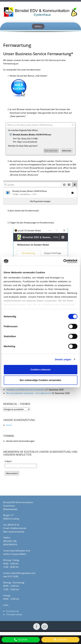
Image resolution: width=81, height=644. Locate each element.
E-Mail (8, 461)
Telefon (20, 639)
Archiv (9, 425)
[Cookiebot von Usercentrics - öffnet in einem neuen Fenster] (63, 261)
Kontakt (60, 639)
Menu (38, 26)
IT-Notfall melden (14, 614)
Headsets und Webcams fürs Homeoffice (25, 389)
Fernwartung (12, 611)
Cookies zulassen (40, 369)
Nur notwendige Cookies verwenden (40, 380)
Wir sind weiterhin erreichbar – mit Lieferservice (28, 393)
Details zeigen (63, 359)
